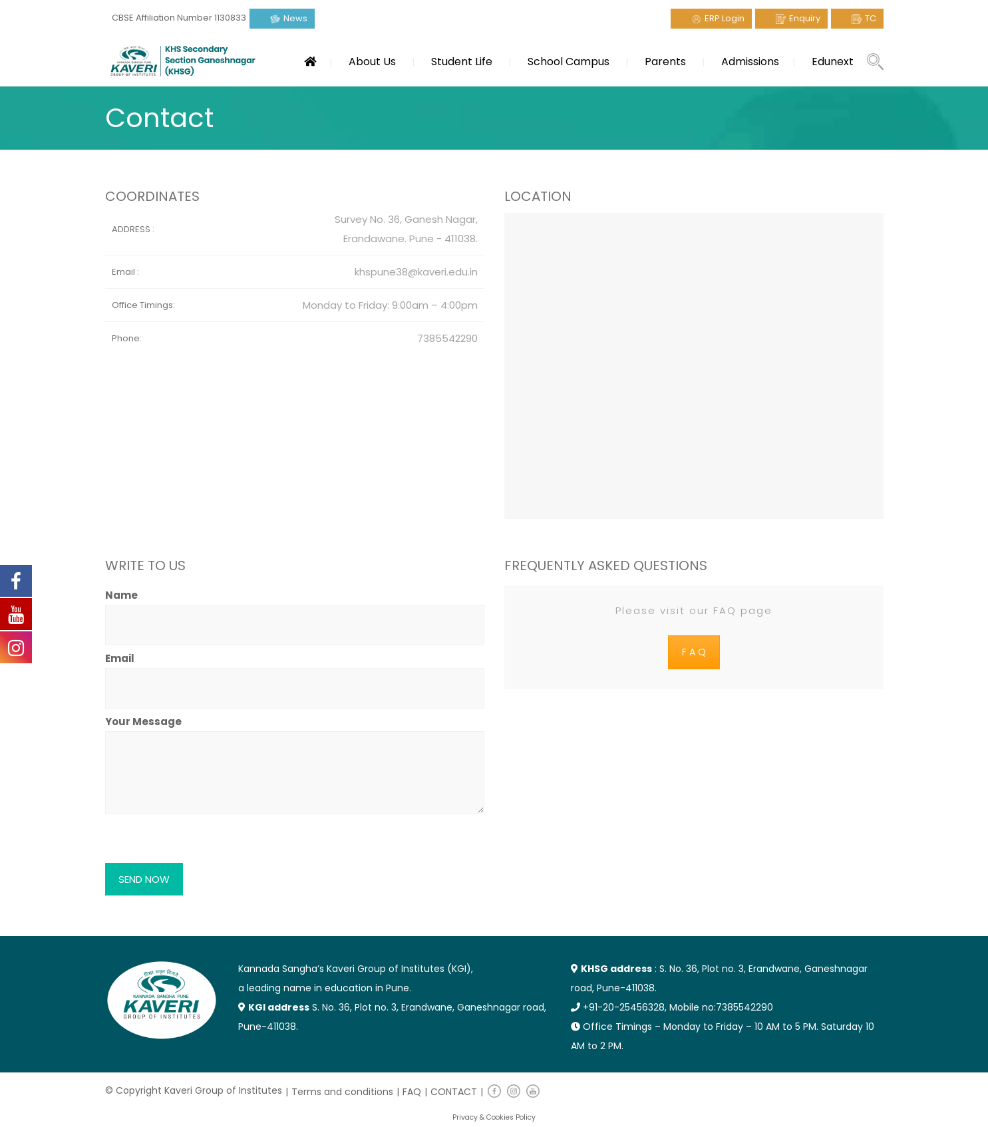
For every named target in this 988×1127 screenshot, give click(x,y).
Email (294, 673)
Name (294, 610)
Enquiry (804, 18)
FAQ (412, 1091)
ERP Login (724, 18)
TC (870, 18)
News (295, 18)
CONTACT (453, 1091)
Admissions (750, 61)
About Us (372, 61)
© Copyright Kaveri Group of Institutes (193, 1090)
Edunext (833, 61)
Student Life (461, 61)
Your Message (294, 766)
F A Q (694, 652)
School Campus (568, 61)
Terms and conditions (342, 1091)
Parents (665, 61)
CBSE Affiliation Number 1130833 (179, 17)
